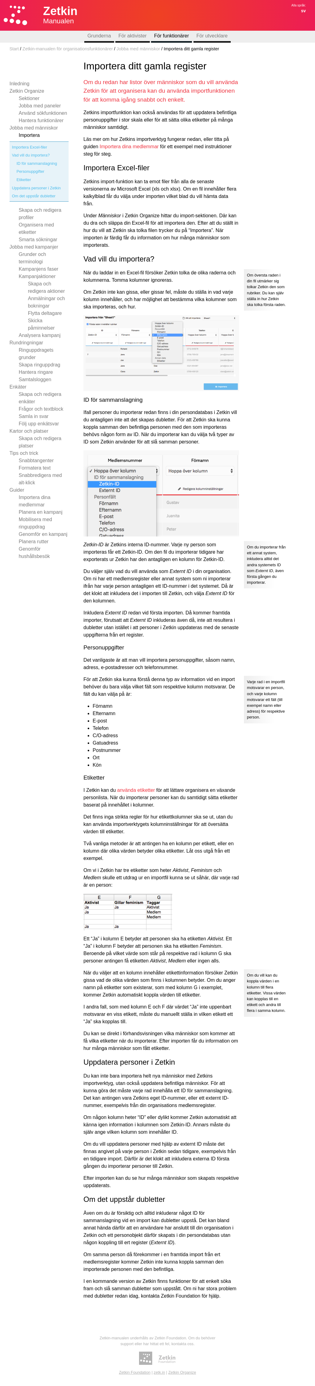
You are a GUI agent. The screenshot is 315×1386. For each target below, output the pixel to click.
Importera (29, 135)
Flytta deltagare (45, 313)
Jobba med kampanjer (34, 247)
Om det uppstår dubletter (34, 196)
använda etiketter (136, 790)
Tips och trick (24, 453)
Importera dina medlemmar (129, 146)
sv (303, 10)
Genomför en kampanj (43, 534)
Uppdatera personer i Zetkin (36, 188)
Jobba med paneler (40, 105)
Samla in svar (34, 416)
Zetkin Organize (27, 91)
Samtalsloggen (35, 379)
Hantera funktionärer (41, 120)
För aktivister (132, 35)
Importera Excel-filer (29, 147)
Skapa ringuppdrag (39, 364)
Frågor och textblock (41, 409)
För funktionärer (171, 35)
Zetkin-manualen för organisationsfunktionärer (67, 48)
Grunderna (99, 35)
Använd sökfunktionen (43, 113)
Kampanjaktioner (37, 276)
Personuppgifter (30, 171)
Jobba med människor (138, 48)
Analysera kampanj (40, 335)
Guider (17, 490)
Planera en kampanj (40, 512)
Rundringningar (26, 342)
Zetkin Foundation (134, 1372)
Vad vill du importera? (31, 155)
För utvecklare (212, 35)
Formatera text (35, 467)
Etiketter (24, 179)
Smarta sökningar (38, 239)
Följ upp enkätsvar (39, 423)
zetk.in (159, 1372)
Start (14, 48)
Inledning (20, 83)
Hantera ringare (36, 372)
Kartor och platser (29, 431)
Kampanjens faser (38, 269)
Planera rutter (34, 541)
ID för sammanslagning (37, 163)
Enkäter (18, 386)
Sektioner (29, 98)
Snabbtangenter (36, 460)
